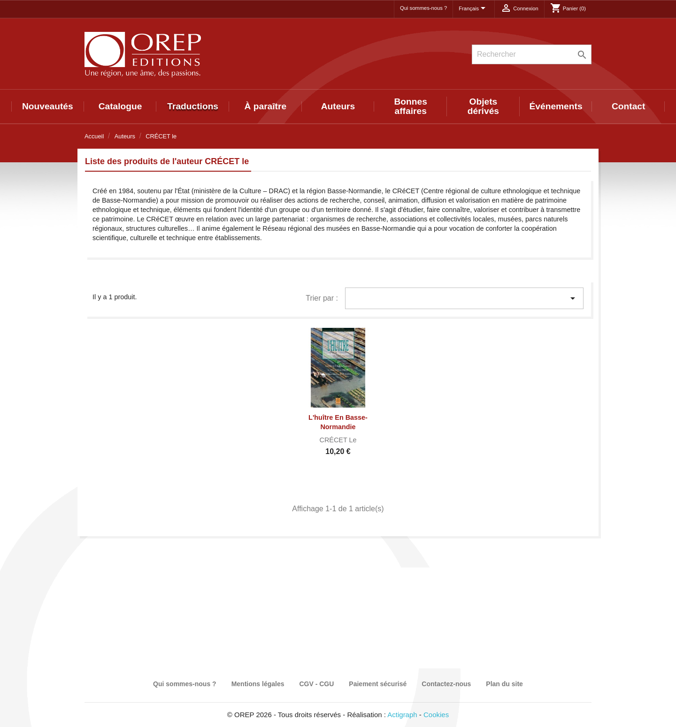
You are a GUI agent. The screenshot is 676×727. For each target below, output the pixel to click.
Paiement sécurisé (378, 684)
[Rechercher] (532, 54)
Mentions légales (257, 684)
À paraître (266, 106)
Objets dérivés (483, 106)
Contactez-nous (446, 684)
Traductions (192, 106)
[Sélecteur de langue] (474, 9)
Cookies (436, 715)
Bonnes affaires (410, 106)
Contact (628, 106)
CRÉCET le (338, 440)
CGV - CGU (316, 684)
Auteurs (338, 106)
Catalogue (120, 106)
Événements (556, 106)
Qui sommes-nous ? (423, 8)
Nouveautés (47, 106)
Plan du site (504, 684)
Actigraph (402, 715)
